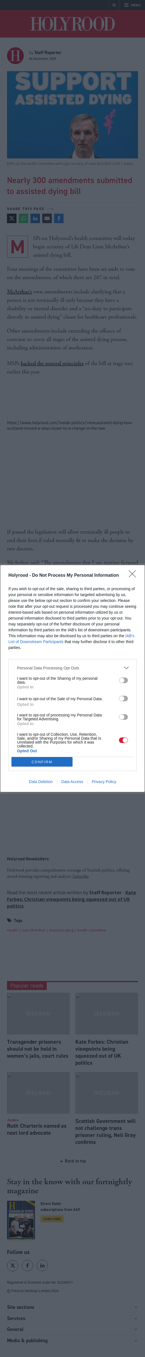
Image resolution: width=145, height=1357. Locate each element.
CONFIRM (42, 762)
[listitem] (72, 668)
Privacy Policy (104, 781)
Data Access (72, 781)
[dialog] (72, 678)
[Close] (134, 575)
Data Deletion (41, 781)
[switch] (123, 680)
